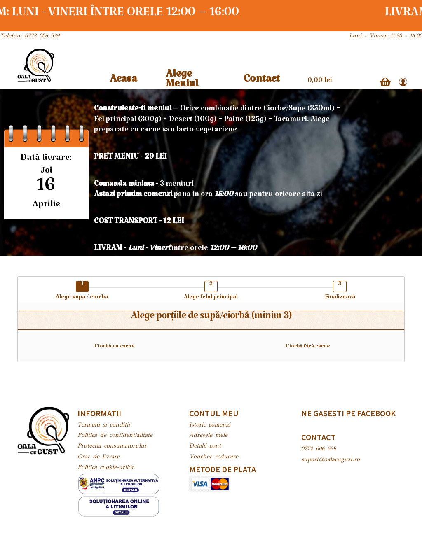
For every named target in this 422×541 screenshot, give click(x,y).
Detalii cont (205, 446)
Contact (262, 82)
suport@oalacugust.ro (330, 460)
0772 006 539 (318, 449)
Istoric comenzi (209, 425)
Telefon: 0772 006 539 (29, 36)
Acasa (123, 82)
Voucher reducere (213, 457)
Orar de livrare (98, 457)
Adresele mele (208, 435)
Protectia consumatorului (111, 446)
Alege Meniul (182, 82)
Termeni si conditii (103, 425)
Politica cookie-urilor (105, 468)
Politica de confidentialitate (114, 435)
